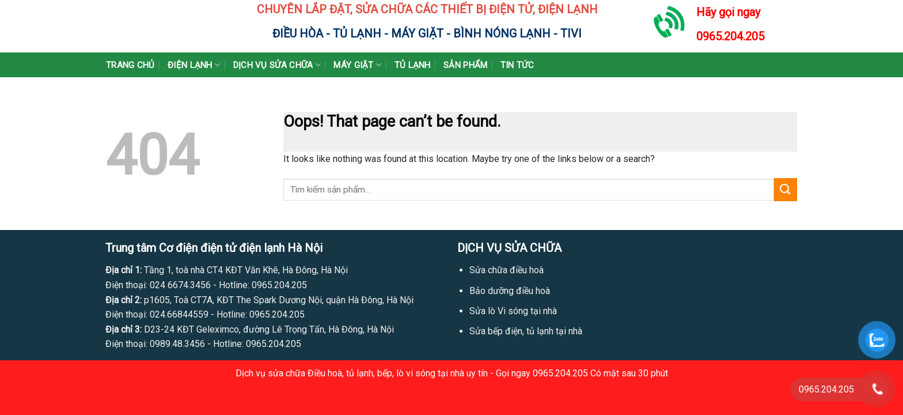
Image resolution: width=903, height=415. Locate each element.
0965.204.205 (730, 36)
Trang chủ (130, 65)
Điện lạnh (194, 64)
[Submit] (785, 189)
